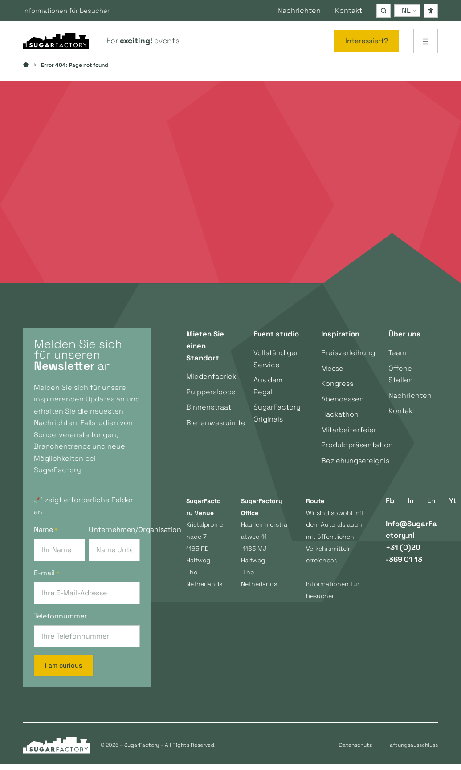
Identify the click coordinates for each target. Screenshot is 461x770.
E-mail (46, 578)
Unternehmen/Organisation (114, 535)
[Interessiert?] (366, 41)
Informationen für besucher (71, 10)
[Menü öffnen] (425, 41)
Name (45, 535)
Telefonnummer (60, 622)
